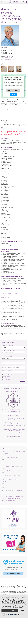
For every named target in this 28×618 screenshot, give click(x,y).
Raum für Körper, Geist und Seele (10, 457)
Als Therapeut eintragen (8, 585)
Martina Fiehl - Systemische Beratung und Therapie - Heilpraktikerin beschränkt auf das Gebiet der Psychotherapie (13, 498)
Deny (5, 610)
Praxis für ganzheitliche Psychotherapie (11, 475)
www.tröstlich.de (5, 297)
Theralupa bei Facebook (19, 585)
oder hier (22, 328)
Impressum (24, 586)
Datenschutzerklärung (16, 586)
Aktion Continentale (18, 587)
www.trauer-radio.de (14, 293)
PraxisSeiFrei (5, 485)
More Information (13, 90)
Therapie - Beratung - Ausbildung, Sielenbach (13, 470)
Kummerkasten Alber (7, 462)
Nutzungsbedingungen (5, 586)
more (22, 610)
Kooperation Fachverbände (7, 587)
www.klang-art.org (10, 59)
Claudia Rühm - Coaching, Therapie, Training (13, 466)
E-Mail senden (9, 57)
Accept (13, 94)
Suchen (22, 381)
